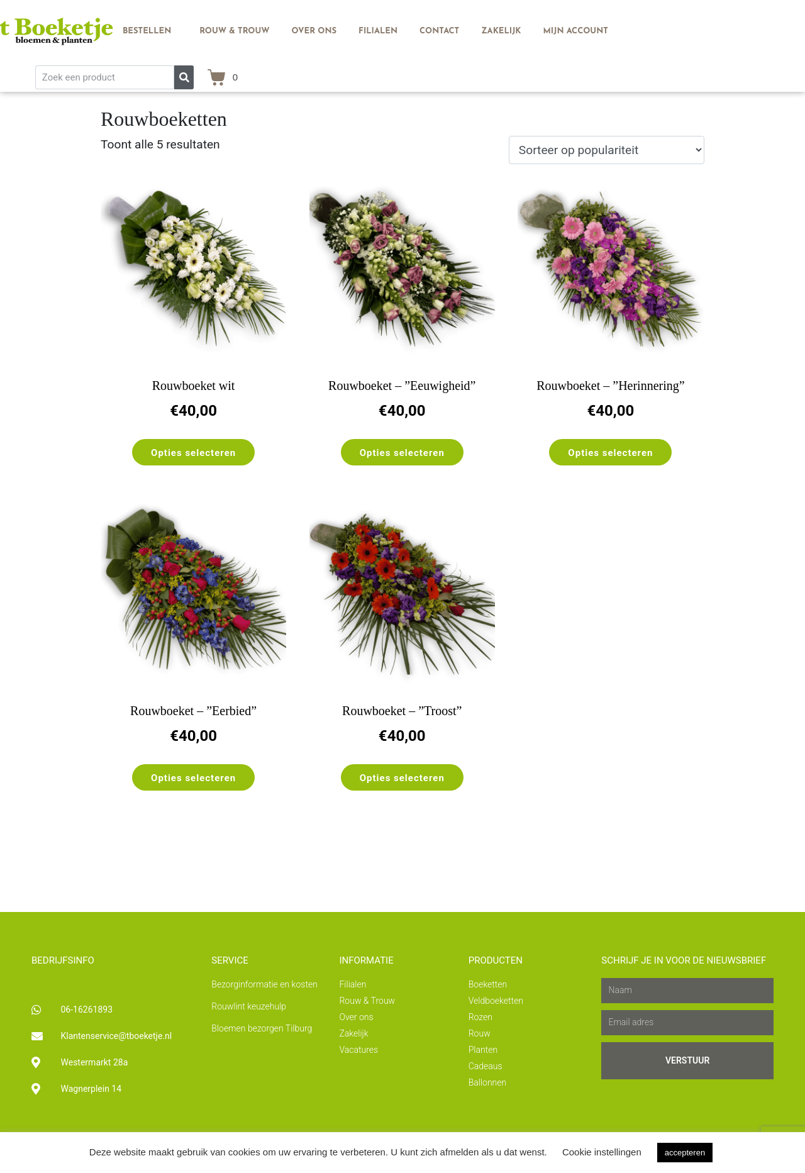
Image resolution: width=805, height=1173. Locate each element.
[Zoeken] (184, 77)
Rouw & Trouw (234, 31)
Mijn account (575, 31)
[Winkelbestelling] (606, 150)
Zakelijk (501, 31)
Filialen (377, 31)
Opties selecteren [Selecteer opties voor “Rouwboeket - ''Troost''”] (402, 778)
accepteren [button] (685, 1152)
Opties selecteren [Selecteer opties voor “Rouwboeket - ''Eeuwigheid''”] (402, 453)
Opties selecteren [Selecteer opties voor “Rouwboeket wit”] (193, 453)
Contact (439, 31)
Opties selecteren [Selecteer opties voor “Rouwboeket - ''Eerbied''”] (193, 778)
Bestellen (147, 31)
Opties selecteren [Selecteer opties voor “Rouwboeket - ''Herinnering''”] (610, 453)
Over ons (314, 31)
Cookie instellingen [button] (601, 1152)
